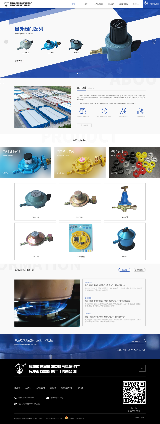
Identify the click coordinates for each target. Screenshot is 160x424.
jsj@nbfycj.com (62, 398)
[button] (77, 73)
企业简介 (28, 388)
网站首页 (17, 388)
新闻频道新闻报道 (66, 388)
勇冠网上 (143, 417)
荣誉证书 (53, 388)
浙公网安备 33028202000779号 (74, 418)
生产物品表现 (41, 388)
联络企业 (80, 388)
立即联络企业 (135, 341)
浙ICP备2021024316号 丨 (58, 418)
